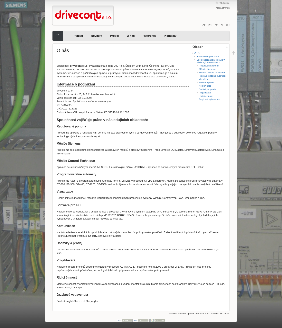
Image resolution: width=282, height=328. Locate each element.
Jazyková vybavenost (209, 99)
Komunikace (205, 86)
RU (228, 25)
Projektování (205, 92)
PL (222, 25)
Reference (149, 35)
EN (210, 25)
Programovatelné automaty (212, 76)
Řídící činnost (205, 96)
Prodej (114, 35)
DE (216, 25)
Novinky (96, 35)
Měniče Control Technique (212, 72)
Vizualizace (204, 79)
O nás (131, 35)
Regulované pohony (209, 66)
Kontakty (170, 35)
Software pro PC (207, 82)
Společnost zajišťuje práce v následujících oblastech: (211, 61)
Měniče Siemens (207, 69)
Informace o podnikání (208, 56)
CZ (203, 25)
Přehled (78, 35)
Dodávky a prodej (207, 89)
